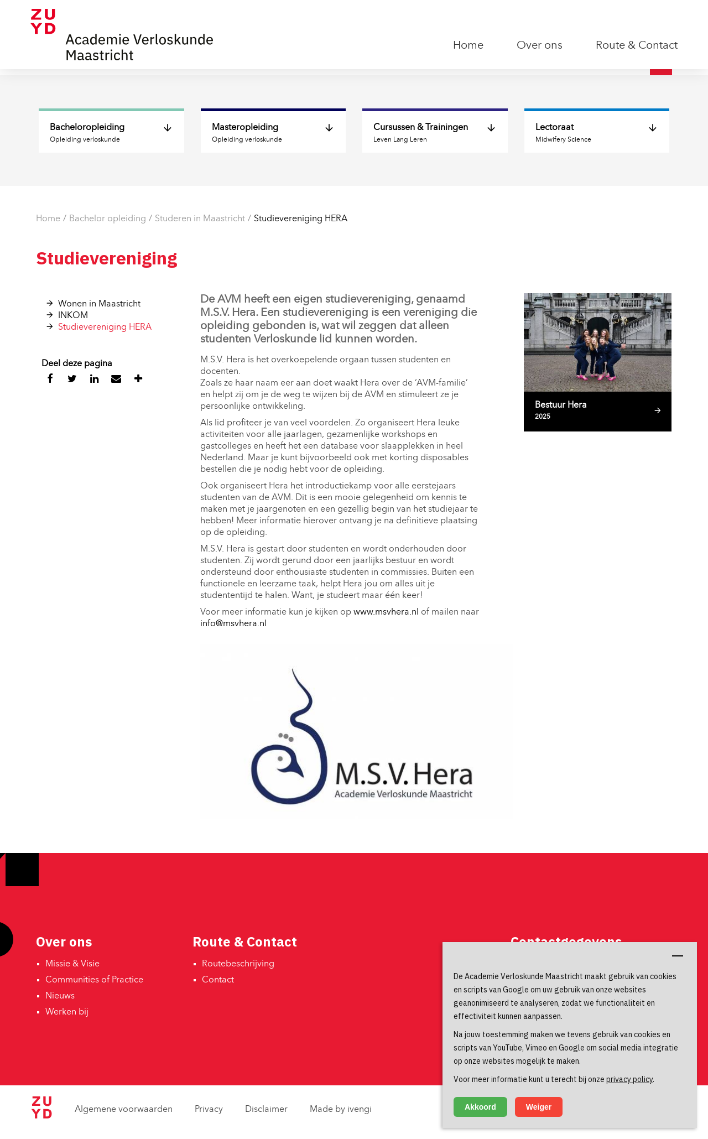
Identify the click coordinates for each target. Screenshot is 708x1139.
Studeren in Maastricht (200, 219)
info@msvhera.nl (233, 624)
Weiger (538, 1106)
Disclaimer (266, 1109)
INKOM (73, 315)
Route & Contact (637, 45)
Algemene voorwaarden (124, 1109)
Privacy (209, 1109)
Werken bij (66, 1012)
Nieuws (60, 996)
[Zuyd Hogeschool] (41, 1116)
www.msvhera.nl (386, 612)
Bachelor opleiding (107, 219)
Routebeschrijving (238, 964)
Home (468, 45)
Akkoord (480, 1106)
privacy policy (629, 1079)
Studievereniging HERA (300, 219)
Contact (218, 980)
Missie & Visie (72, 964)
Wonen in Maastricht (99, 304)
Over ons (540, 45)
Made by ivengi (341, 1109)
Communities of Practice (94, 980)
